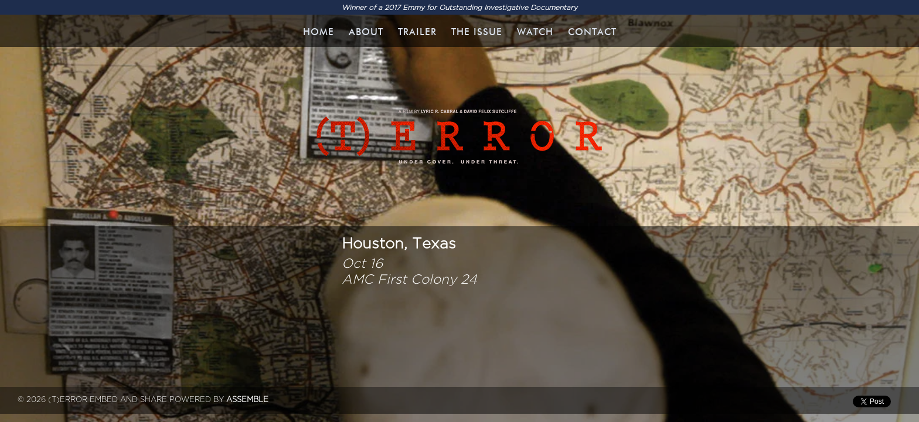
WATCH (535, 32)
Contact (592, 32)
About (366, 32)
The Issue (476, 32)
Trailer (417, 32)
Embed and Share (128, 399)
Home (318, 32)
